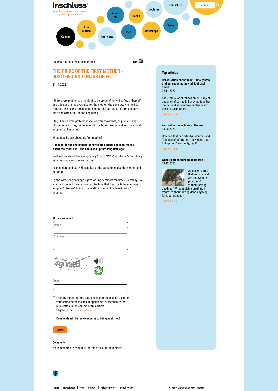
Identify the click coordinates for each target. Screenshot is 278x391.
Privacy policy (108, 387)
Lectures (154, 9)
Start (56, 387)
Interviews (107, 36)
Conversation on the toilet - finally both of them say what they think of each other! (186, 83)
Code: (56, 281)
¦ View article (170, 114)
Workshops (151, 31)
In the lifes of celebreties (79, 62)
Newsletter (69, 387)
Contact (92, 387)
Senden (60, 329)
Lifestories (86, 29)
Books (136, 16)
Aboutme (115, 15)
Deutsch (176, 5)
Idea (128, 32)
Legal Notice (127, 387)
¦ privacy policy (82, 310)
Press (171, 25)
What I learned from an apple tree (182, 160)
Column (65, 36)
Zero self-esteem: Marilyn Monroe (182, 125)
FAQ (81, 387)
